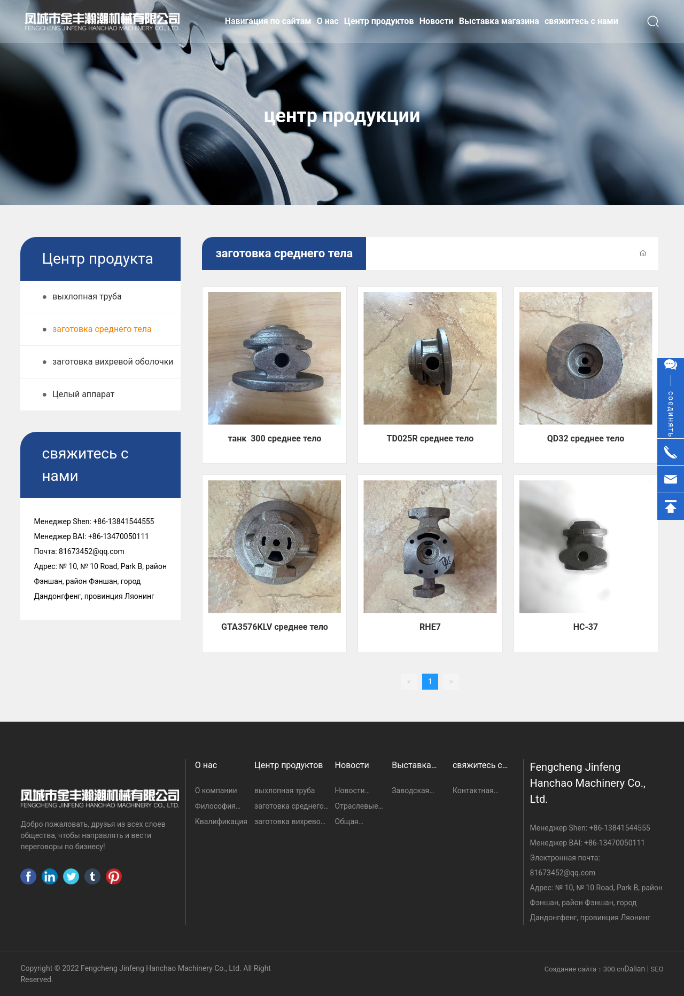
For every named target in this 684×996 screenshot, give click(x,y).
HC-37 (585, 627)
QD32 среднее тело (585, 438)
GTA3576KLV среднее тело (274, 627)
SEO (657, 969)
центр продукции (342, 116)
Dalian (634, 969)
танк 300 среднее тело (275, 438)
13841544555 (627, 828)
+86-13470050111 (614, 843)
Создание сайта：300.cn (584, 969)
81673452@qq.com (563, 872)
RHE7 (430, 627)
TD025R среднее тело (430, 438)
